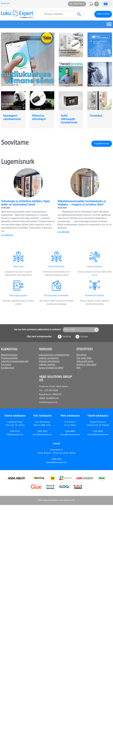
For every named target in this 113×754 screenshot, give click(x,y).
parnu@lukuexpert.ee (70, 435)
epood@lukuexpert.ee (56, 462)
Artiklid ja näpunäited (86, 365)
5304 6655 (57, 459)
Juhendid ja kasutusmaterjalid (14, 361)
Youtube (84, 337)
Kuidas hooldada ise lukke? (51, 368)
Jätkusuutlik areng (84, 361)
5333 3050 (98, 431)
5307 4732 (15, 431)
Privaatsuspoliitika (9, 358)
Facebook (66, 337)
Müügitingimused (9, 355)
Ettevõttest (81, 355)
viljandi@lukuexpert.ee (98, 435)
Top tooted (6, 365)
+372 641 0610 (51, 391)
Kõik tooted (103, 14)
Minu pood (79, 4)
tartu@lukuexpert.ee (42, 435)
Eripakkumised (101, 143)
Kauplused (5, 3)
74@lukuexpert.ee (14, 435)
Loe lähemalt (7, 235)
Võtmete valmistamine (49, 361)
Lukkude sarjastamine (49, 358)
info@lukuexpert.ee (48, 402)
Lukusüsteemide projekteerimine (54, 355)
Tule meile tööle (84, 358)
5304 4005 (70, 431)
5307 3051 (42, 431)
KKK (78, 368)
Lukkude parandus (47, 365)
